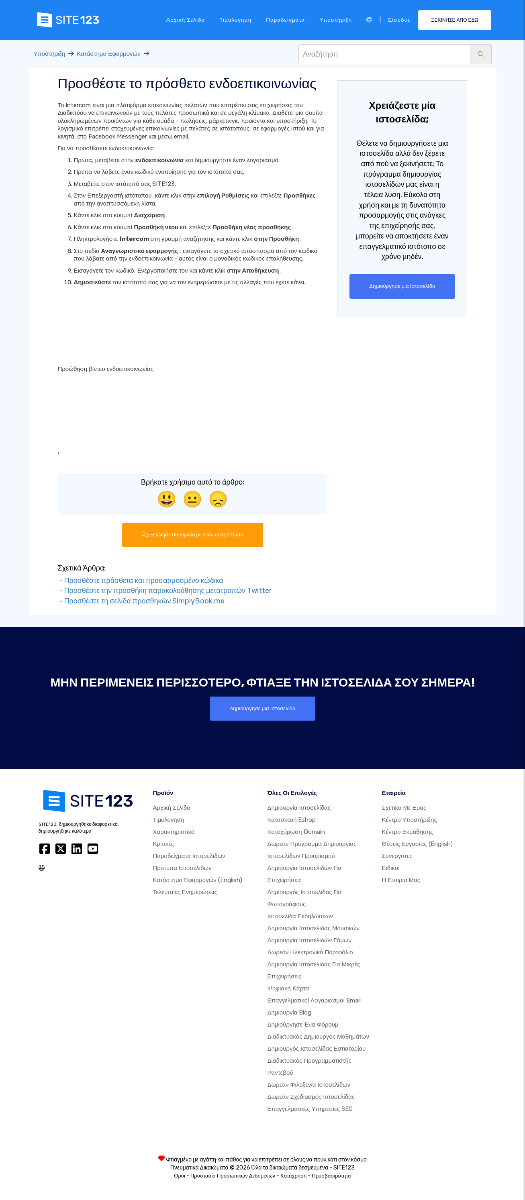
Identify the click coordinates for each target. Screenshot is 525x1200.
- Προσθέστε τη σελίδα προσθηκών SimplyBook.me (141, 601)
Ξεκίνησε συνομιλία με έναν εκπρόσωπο (192, 535)
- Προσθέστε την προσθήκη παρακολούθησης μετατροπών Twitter (165, 591)
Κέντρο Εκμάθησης (407, 831)
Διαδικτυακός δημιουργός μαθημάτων (318, 1036)
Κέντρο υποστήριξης (409, 819)
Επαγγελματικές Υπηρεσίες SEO (310, 1108)
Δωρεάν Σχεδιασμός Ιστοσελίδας (311, 1096)
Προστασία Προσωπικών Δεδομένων (232, 1176)
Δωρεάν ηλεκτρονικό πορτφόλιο (310, 952)
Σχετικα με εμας (404, 807)
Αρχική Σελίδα (185, 19)
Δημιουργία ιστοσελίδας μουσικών (314, 928)
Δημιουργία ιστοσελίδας (299, 807)
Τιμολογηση (235, 19)
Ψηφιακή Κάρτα (288, 988)
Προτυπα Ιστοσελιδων (182, 868)
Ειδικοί (391, 868)
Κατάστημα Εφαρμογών (108, 53)
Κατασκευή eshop (292, 819)
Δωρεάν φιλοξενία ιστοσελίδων (309, 1084)
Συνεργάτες (397, 856)
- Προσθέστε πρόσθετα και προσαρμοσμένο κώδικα (140, 580)
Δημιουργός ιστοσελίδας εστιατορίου (317, 1048)
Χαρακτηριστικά (174, 831)
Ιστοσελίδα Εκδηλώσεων (300, 916)
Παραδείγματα (285, 19)
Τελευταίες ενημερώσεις (185, 892)
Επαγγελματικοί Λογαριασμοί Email (314, 1000)
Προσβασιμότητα (331, 1176)
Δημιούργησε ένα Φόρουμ (303, 1024)
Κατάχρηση (293, 1176)
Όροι (179, 1176)
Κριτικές (163, 844)
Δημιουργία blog (290, 1012)
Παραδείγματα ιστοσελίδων (189, 856)
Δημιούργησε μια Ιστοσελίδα (402, 286)
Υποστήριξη (335, 19)
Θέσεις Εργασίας (417, 844)
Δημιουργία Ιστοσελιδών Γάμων (310, 940)
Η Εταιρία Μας (401, 880)
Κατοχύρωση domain (296, 831)
